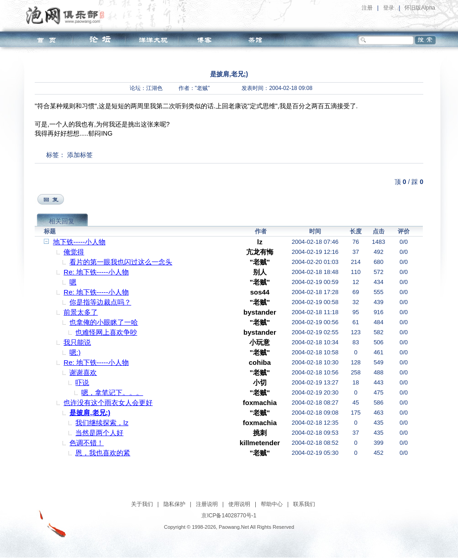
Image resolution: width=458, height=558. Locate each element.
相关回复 (61, 221)
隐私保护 (174, 504)
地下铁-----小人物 (79, 242)
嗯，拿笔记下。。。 (112, 392)
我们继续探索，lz (101, 422)
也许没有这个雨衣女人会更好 (108, 402)
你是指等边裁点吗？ (100, 302)
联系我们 (304, 504)
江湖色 (154, 88)
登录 (388, 8)
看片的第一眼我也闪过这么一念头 (120, 262)
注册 (367, 8)
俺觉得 (73, 252)
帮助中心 (272, 504)
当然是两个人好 (99, 433)
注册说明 (207, 504)
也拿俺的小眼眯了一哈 (103, 322)
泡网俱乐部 (67, 15)
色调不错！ (86, 443)
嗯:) (74, 352)
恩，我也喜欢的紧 (102, 453)
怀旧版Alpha (420, 8)
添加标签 (80, 154)
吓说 (82, 382)
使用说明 (239, 504)
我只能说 (77, 342)
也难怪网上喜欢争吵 (106, 332)
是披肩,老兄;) (89, 412)
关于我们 (142, 504)
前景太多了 (80, 312)
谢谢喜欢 (83, 372)
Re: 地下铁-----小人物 (96, 272)
